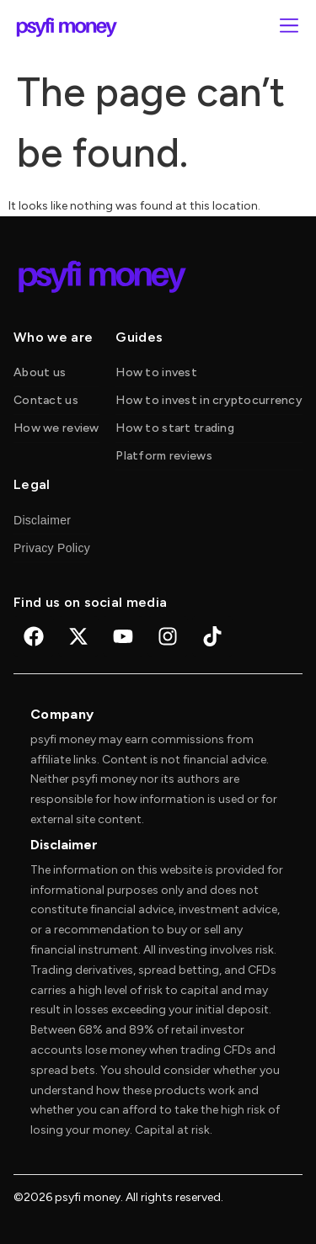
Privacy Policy (51, 548)
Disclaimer (42, 520)
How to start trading (174, 428)
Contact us (45, 400)
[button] (289, 27)
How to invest (156, 372)
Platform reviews (163, 456)
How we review (56, 428)
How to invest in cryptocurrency (209, 400)
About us (39, 372)
